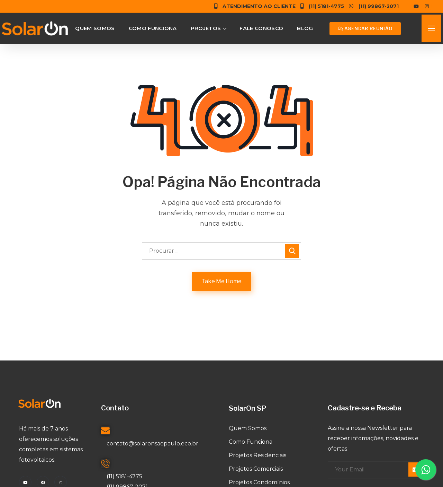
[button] (365, 28)
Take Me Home (221, 281)
